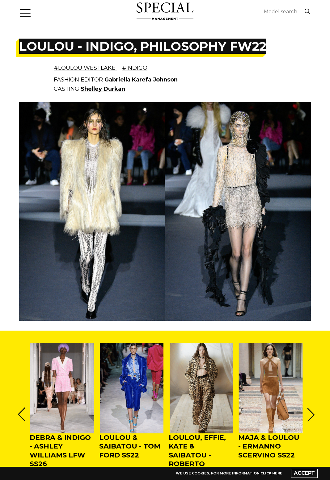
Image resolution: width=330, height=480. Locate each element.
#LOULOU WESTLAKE (85, 68)
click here (271, 473)
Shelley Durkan (103, 89)
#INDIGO (134, 68)
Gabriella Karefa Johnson (141, 79)
